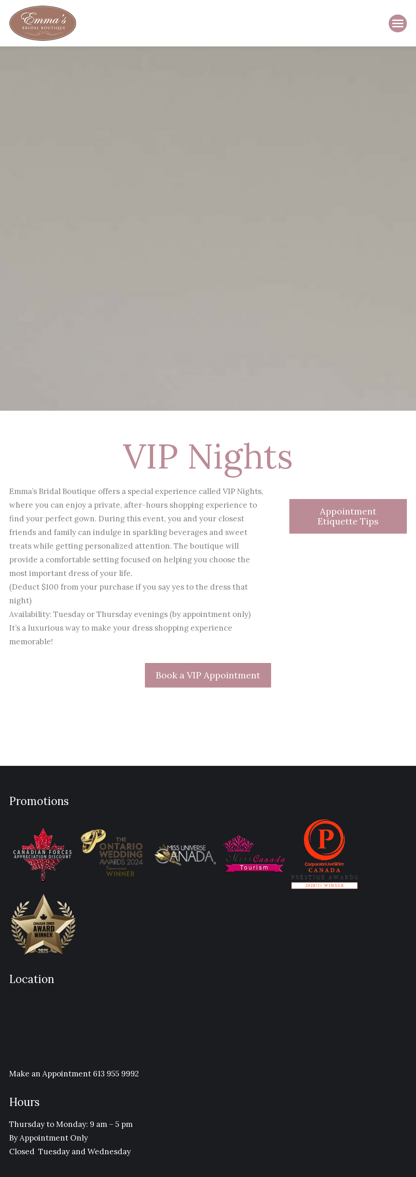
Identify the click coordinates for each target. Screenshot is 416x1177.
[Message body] (138, 566)
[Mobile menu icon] (398, 23)
